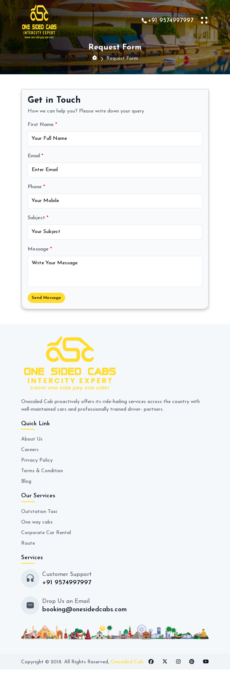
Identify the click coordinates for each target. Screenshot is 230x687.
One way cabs (37, 522)
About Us (32, 439)
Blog (26, 481)
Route (28, 543)
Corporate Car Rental (46, 533)
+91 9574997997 (171, 20)
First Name (42, 124)
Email (35, 156)
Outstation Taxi (39, 511)
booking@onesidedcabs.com (84, 609)
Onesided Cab (127, 662)
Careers (30, 450)
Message (40, 249)
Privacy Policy (37, 460)
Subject (38, 218)
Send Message (46, 298)
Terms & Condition (42, 471)
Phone (36, 187)
